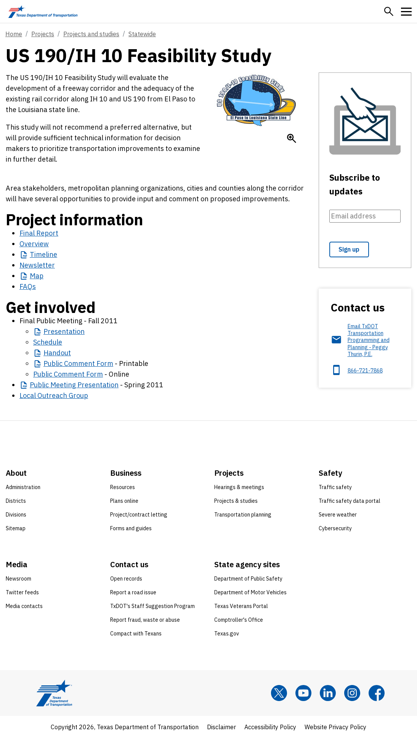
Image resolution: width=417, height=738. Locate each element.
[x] (279, 693)
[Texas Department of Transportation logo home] (43, 11)
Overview (34, 243)
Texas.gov (226, 633)
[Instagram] (352, 693)
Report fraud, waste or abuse (145, 619)
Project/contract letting (138, 514)
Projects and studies (91, 34)
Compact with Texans (136, 633)
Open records (126, 578)
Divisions (16, 514)
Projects (42, 34)
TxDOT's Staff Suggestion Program (152, 606)
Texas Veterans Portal (241, 606)
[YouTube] (303, 693)
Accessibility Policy (270, 727)
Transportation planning (242, 514)
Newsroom (18, 578)
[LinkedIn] (328, 693)
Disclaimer (221, 727)
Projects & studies (236, 500)
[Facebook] (377, 693)
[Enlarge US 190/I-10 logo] (291, 138)
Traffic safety (335, 487)
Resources (122, 487)
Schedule (47, 342)
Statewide (142, 34)
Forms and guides (131, 528)
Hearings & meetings (239, 487)
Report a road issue (133, 592)
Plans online (124, 500)
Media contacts (24, 606)
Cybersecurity (335, 528)
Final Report (38, 233)
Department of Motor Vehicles (250, 592)
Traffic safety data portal (349, 500)
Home (13, 34)
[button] (388, 11)
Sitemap (16, 528)
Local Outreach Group (53, 395)
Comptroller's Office (238, 619)
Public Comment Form (68, 374)
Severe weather (338, 514)
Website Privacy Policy (335, 727)
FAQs (27, 286)
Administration (23, 487)
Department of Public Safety (248, 578)
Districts (16, 500)
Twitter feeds (22, 592)
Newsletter (37, 265)
